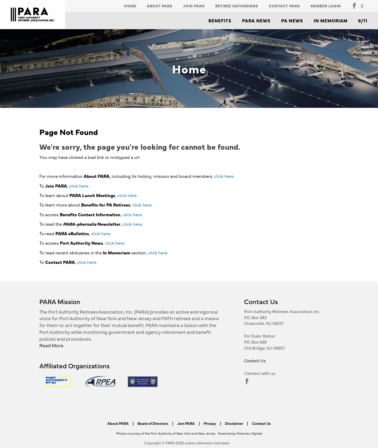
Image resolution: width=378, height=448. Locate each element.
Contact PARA (284, 5)
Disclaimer (234, 423)
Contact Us (255, 360)
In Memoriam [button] (331, 20)
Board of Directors (153, 423)
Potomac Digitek (249, 433)
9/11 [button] (363, 20)
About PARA (159, 5)
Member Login (326, 5)
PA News (292, 20)
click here (223, 176)
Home (130, 5)
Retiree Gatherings (236, 5)
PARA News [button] (256, 20)
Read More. (51, 345)
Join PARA (194, 5)
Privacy (210, 423)
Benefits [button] (220, 20)
